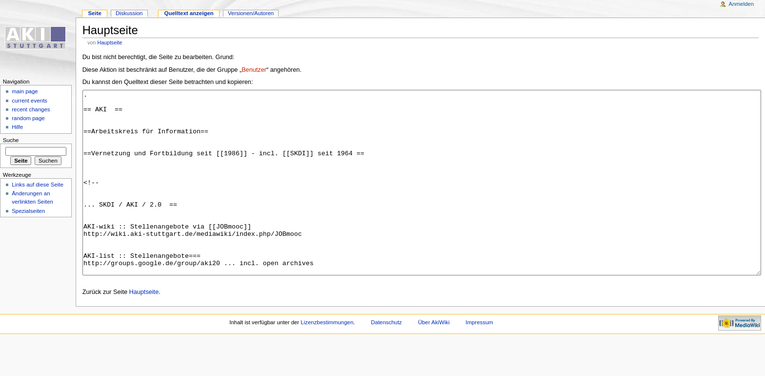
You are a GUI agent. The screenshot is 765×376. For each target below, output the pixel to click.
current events (29, 101)
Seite (94, 13)
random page (28, 118)
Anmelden (741, 4)
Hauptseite (109, 42)
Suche (11, 140)
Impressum (479, 359)
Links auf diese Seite (37, 185)
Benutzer (254, 69)
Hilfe (17, 127)
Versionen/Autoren (251, 13)
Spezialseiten (28, 211)
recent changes (31, 109)
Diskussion (129, 13)
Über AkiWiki (434, 359)
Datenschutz (386, 359)
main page (25, 91)
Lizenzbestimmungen (327, 359)
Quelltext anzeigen (189, 13)
